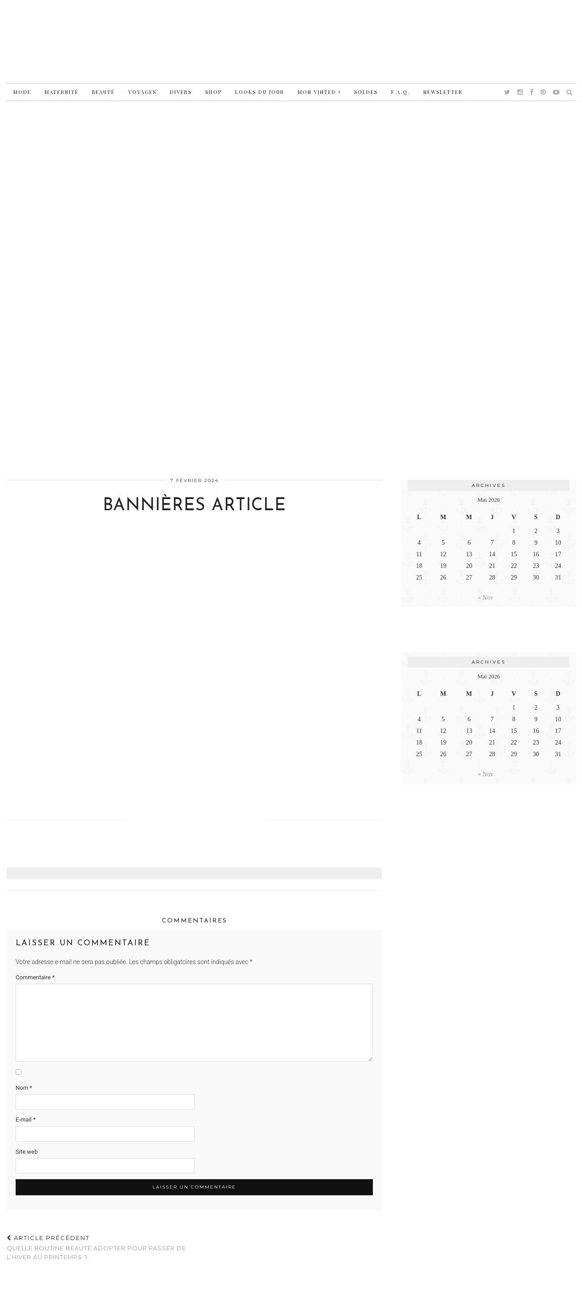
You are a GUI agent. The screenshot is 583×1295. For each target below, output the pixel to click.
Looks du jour (259, 92)
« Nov (486, 597)
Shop (213, 92)
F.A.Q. (400, 92)
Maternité (62, 92)
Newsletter (443, 92)
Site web (27, 1151)
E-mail (26, 1119)
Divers (181, 92)
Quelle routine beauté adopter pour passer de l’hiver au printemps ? (100, 1247)
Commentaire (35, 977)
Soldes (366, 92)
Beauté (103, 92)
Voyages (142, 92)
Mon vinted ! (319, 92)
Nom (24, 1087)
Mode (22, 92)
